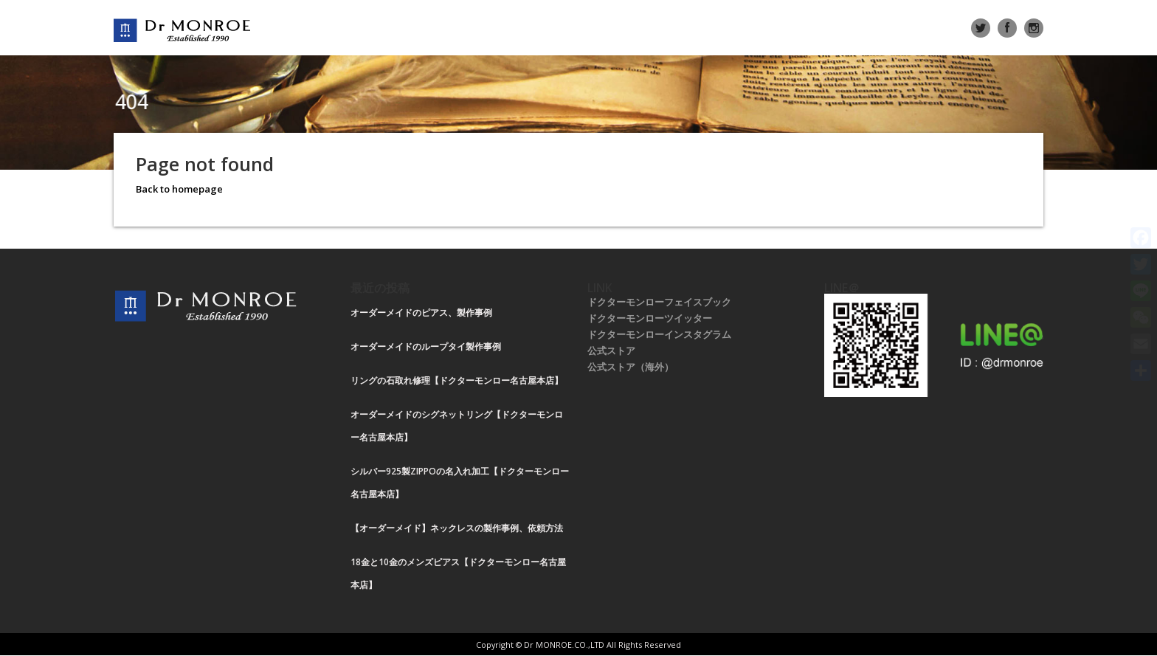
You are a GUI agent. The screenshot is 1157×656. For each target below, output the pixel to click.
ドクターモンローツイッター (649, 318)
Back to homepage (179, 189)
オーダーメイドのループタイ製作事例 (425, 346)
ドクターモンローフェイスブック (659, 301)
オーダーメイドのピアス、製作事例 (421, 312)
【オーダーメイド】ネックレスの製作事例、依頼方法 (456, 528)
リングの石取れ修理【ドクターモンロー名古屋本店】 (456, 380)
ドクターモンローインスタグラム (659, 334)
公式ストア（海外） (630, 366)
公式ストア (611, 350)
